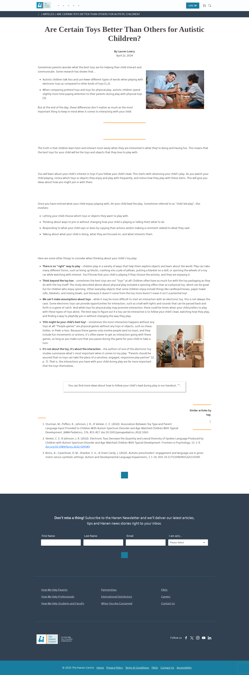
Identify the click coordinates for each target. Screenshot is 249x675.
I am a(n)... (175, 536)
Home (100, 668)
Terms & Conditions (137, 668)
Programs (63, 5)
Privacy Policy (114, 668)
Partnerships (109, 590)
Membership (78, 5)
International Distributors (116, 597)
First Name (48, 536)
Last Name (90, 536)
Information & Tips (73, 5)
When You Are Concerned (116, 603)
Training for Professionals (68, 5)
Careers (165, 597)
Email (130, 536)
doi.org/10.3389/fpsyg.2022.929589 (67, 447)
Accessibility (184, 668)
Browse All (124, 475)
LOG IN (193, 5)
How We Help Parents (54, 590)
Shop (82, 5)
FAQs (164, 590)
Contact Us (168, 603)
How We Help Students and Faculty (62, 603)
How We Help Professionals (57, 597)
